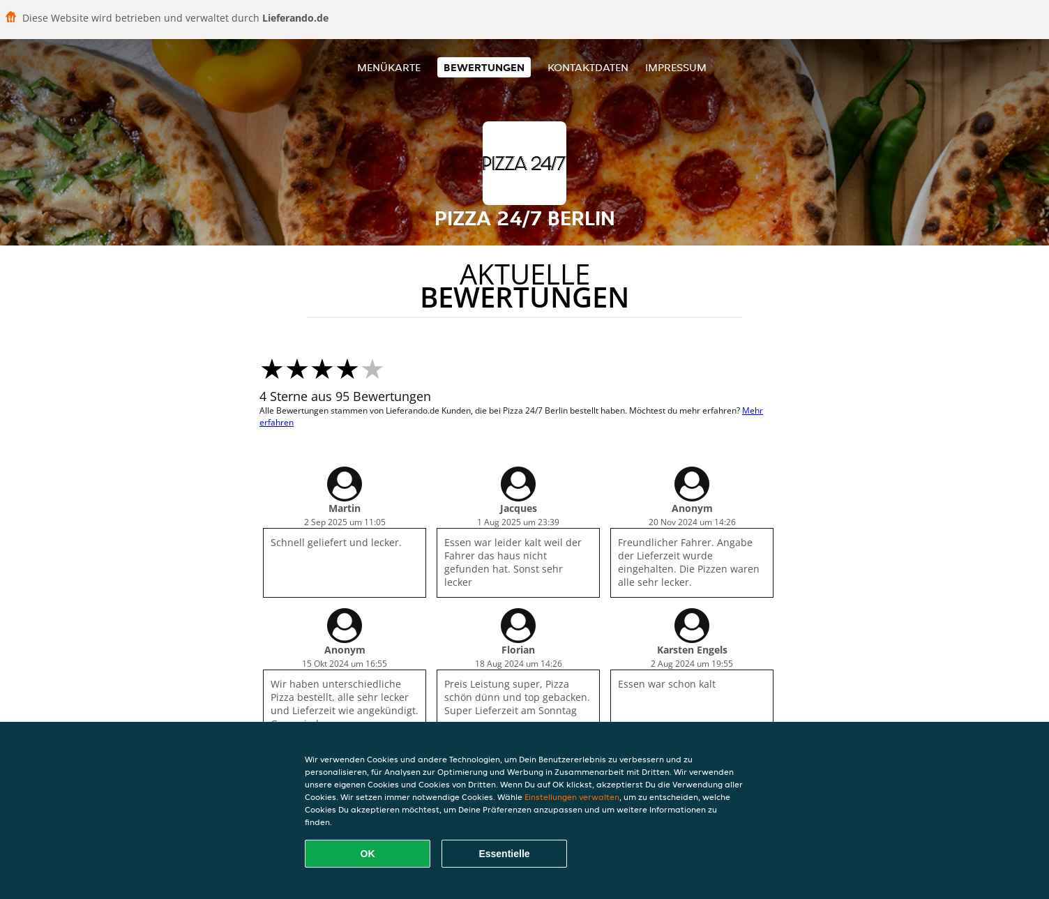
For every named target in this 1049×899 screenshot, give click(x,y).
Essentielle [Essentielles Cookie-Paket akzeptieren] (503, 853)
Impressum (676, 67)
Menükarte (389, 67)
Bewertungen (484, 67)
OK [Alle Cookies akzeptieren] (368, 853)
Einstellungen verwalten (571, 797)
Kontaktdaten (588, 67)
